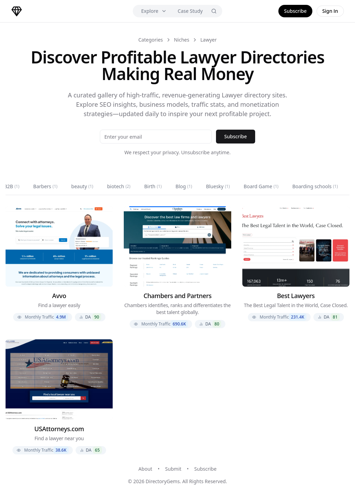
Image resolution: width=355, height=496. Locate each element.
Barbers (45, 186)
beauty (82, 186)
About (145, 468)
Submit (173, 468)
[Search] (213, 11)
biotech (118, 186)
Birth (153, 186)
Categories (150, 39)
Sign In (330, 11)
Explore (153, 11)
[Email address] (156, 136)
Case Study (190, 11)
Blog (183, 186)
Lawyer (208, 39)
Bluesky (218, 186)
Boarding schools (315, 186)
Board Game (261, 186)
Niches (181, 39)
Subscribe (295, 11)
